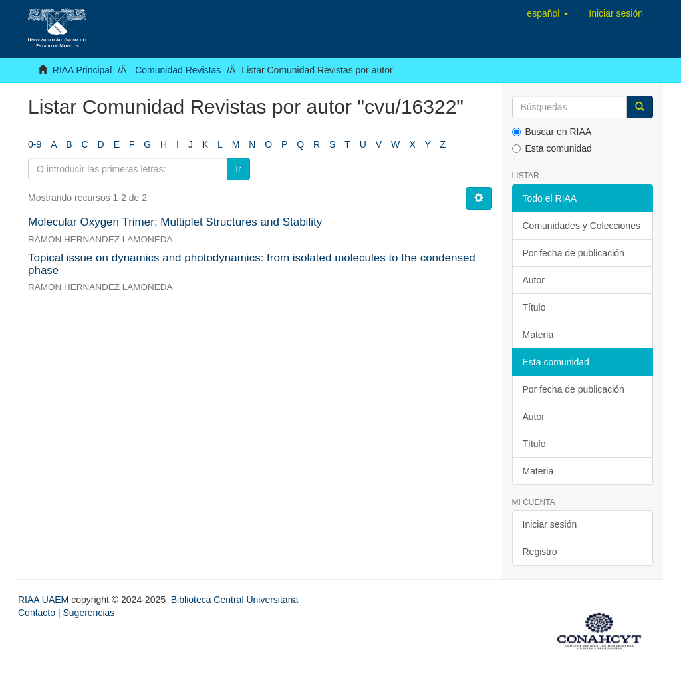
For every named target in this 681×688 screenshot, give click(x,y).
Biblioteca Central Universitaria (234, 599)
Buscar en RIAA (552, 131)
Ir (238, 169)
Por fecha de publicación (573, 253)
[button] (548, 13)
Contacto (36, 612)
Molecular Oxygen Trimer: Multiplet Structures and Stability (175, 222)
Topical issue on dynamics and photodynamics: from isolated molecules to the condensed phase (252, 264)
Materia (538, 334)
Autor (534, 280)
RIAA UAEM (44, 599)
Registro (540, 551)
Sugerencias (88, 612)
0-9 (34, 144)
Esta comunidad (552, 148)
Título (534, 307)
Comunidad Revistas (178, 70)
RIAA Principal (82, 70)
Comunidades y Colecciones (581, 225)
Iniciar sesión (550, 524)
